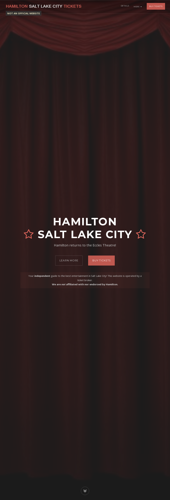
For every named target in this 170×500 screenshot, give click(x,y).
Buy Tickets (156, 6)
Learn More (69, 260)
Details (124, 6)
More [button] (138, 6)
